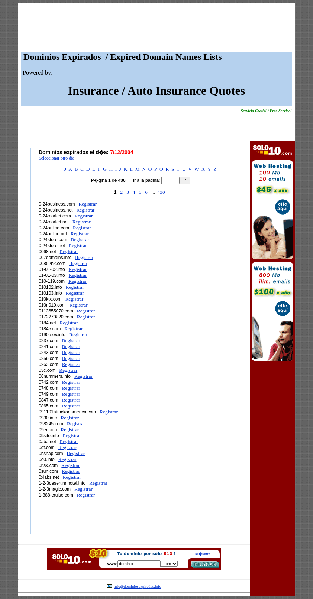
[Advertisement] (156, 29)
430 (161, 192)
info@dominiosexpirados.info (137, 587)
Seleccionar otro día (56, 158)
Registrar (87, 204)
